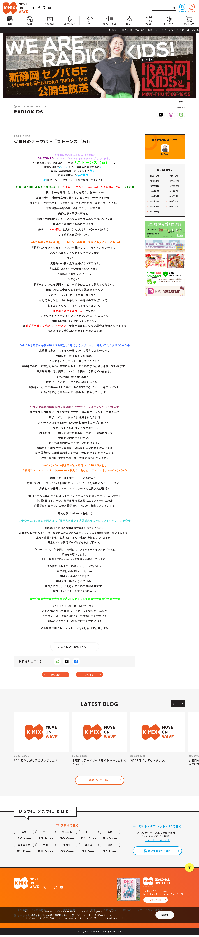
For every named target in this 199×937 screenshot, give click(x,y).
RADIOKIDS (28, 112)
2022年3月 (155, 214)
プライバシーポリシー (82, 915)
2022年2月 (174, 214)
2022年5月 (155, 209)
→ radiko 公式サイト (157, 842)
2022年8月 (174, 199)
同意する (164, 915)
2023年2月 (174, 183)
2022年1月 (155, 219)
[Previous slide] (174, 705)
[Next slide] (181, 705)
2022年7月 (155, 204)
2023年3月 (155, 183)
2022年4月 (174, 209)
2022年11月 (156, 193)
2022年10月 (175, 193)
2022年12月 (175, 188)
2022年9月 (155, 199)
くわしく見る (155, 901)
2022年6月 (174, 204)
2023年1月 (155, 188)
